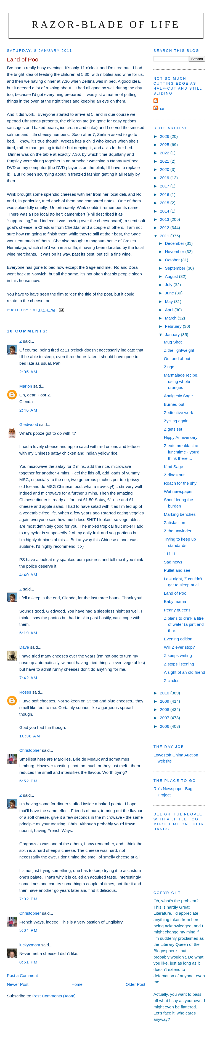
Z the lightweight (179, 350)
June (170, 293)
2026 (165, 136)
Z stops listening (179, 664)
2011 (165, 235)
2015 (165, 202)
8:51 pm (28, 962)
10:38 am (29, 736)
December (175, 243)
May (169, 301)
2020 (165, 169)
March (171, 318)
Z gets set (173, 429)
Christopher (30, 750)
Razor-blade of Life (106, 24)
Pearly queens (177, 610)
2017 (165, 186)
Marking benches (180, 514)
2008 (165, 709)
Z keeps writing (178, 655)
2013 (165, 219)
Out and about (177, 358)
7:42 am (28, 677)
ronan (160, 108)
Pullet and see (177, 570)
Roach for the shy (180, 483)
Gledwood (28, 424)
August (172, 276)
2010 (165, 693)
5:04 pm (28, 930)
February (174, 326)
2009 (165, 701)
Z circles (171, 680)
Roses (25, 692)
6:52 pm (28, 780)
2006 (165, 726)
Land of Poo (175, 593)
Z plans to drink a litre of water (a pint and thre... (184, 624)
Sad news (173, 562)
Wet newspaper (178, 491)
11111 (170, 553)
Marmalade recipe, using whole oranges (181, 381)
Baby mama (175, 601)
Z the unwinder (178, 530)
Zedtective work (178, 412)
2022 (165, 153)
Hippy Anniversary (181, 437)
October (173, 259)
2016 (165, 194)
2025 (165, 144)
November (175, 251)
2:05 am (28, 371)
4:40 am (28, 574)
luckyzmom (29, 945)
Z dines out (174, 475)
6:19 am (28, 632)
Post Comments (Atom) (54, 996)
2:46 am (28, 410)
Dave (24, 647)
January (173, 334)
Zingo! (170, 366)
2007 (165, 717)
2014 (165, 211)
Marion (25, 386)
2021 (165, 161)
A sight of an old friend (184, 672)
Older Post (135, 984)
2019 (165, 177)
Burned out (174, 404)
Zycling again (176, 420)
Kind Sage (173, 466)
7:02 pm (28, 898)
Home (77, 984)
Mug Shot (173, 342)
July (169, 284)
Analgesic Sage (178, 395)
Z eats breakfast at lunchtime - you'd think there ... (182, 451)
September (175, 268)
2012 (165, 227)
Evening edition (178, 639)
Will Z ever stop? (179, 647)
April (169, 309)
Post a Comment (22, 975)
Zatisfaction (174, 522)
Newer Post (17, 984)
